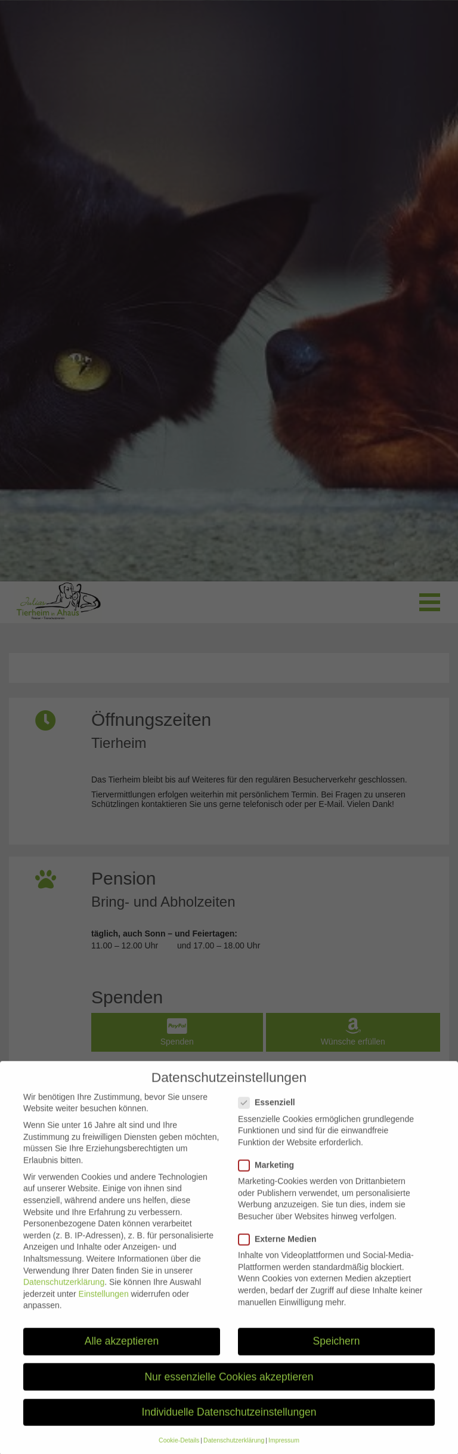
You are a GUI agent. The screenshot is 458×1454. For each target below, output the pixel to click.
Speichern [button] (336, 1352)
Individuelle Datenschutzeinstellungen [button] (229, 1422)
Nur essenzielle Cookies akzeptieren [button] (228, 1387)
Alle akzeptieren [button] (122, 1352)
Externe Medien (281, 1249)
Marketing (270, 1175)
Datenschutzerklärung (63, 1292)
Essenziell (270, 1113)
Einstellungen (104, 1304)
